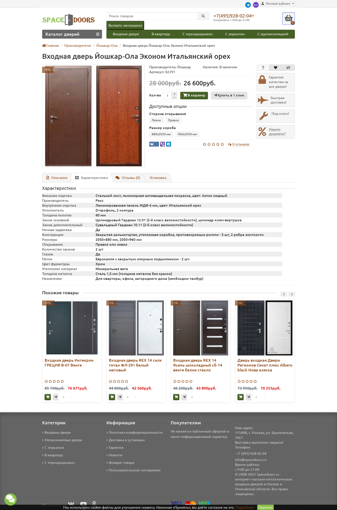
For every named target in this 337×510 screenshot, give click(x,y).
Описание (56, 178)
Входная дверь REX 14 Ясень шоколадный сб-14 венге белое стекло (197, 365)
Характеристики (90, 178)
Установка (156, 178)
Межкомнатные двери (61, 440)
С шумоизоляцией (273, 34)
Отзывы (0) (125, 178)
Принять (265, 507)
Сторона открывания (166, 114)
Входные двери (125, 34)
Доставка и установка (125, 440)
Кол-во (154, 95)
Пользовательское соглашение (133, 470)
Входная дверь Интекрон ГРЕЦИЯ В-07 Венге (68, 363)
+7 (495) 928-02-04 (251, 453)
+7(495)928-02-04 (233, 15)
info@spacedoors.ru (251, 459)
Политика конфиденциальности (133, 432)
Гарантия (115, 447)
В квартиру (161, 34)
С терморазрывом (197, 34)
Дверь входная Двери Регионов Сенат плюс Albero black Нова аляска (264, 365)
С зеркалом (235, 34)
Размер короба (161, 128)
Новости (114, 455)
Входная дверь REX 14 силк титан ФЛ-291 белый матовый (135, 365)
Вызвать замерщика (125, 25)
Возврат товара (120, 462)
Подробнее (244, 507)
